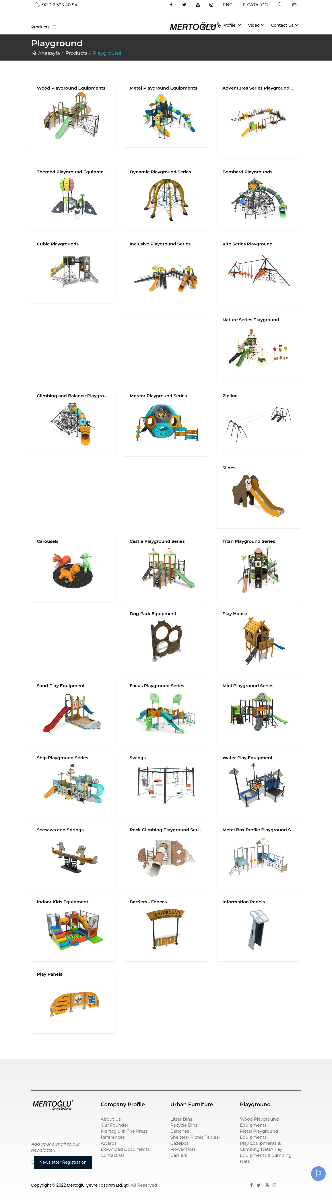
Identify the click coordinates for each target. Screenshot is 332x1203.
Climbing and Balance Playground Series (82, 395)
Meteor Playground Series (158, 395)
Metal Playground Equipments (163, 88)
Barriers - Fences (148, 901)
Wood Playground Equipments (71, 88)
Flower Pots (183, 1149)
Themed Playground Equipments (74, 172)
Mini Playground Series (247, 685)
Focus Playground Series (157, 685)
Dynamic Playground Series (160, 172)
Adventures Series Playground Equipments (270, 88)
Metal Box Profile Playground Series (261, 829)
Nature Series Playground (250, 319)
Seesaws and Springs (60, 829)
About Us (111, 1119)
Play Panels (49, 974)
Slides (228, 467)
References (113, 1137)
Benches (179, 1131)
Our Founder (115, 1125)
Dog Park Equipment (153, 613)
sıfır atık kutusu (187, 1071)
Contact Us (284, 25)
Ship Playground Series (62, 757)
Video (256, 25)
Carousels (48, 541)
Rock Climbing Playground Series (167, 829)
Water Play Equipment (247, 757)
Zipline (230, 395)
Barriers (178, 1155)
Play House (234, 613)
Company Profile (221, 25)
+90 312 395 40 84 (56, 4)
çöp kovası (112, 1071)
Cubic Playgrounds (58, 244)
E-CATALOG (255, 4)
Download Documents (125, 1149)
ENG (228, 4)
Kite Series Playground (247, 244)
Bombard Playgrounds (247, 172)
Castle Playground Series (157, 541)
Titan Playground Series (248, 541)
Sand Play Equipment (61, 685)
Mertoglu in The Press (124, 1131)
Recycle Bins (183, 1125)
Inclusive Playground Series (160, 244)
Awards (109, 1143)
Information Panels (243, 901)
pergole (248, 1071)
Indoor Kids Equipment (63, 901)
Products (40, 27)
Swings (138, 757)
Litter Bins (181, 1119)
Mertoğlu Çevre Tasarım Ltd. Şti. (98, 1185)
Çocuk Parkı (44, 1071)
